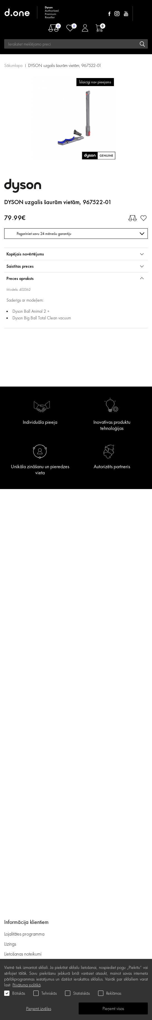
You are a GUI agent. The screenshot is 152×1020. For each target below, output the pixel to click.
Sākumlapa (13, 65)
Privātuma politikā (27, 985)
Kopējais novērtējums (25, 254)
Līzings (10, 944)
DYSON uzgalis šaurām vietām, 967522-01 (64, 65)
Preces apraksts (20, 278)
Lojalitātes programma (25, 934)
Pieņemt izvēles (38, 1008)
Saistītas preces (20, 266)
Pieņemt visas (113, 1008)
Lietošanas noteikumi (22, 954)
